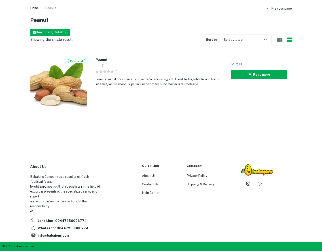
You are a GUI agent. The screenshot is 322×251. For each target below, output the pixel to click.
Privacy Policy (197, 176)
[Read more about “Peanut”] (259, 74)
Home (34, 8)
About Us (148, 176)
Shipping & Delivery (200, 184)
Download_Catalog (50, 32)
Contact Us (150, 184)
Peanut (101, 60)
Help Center (151, 193)
